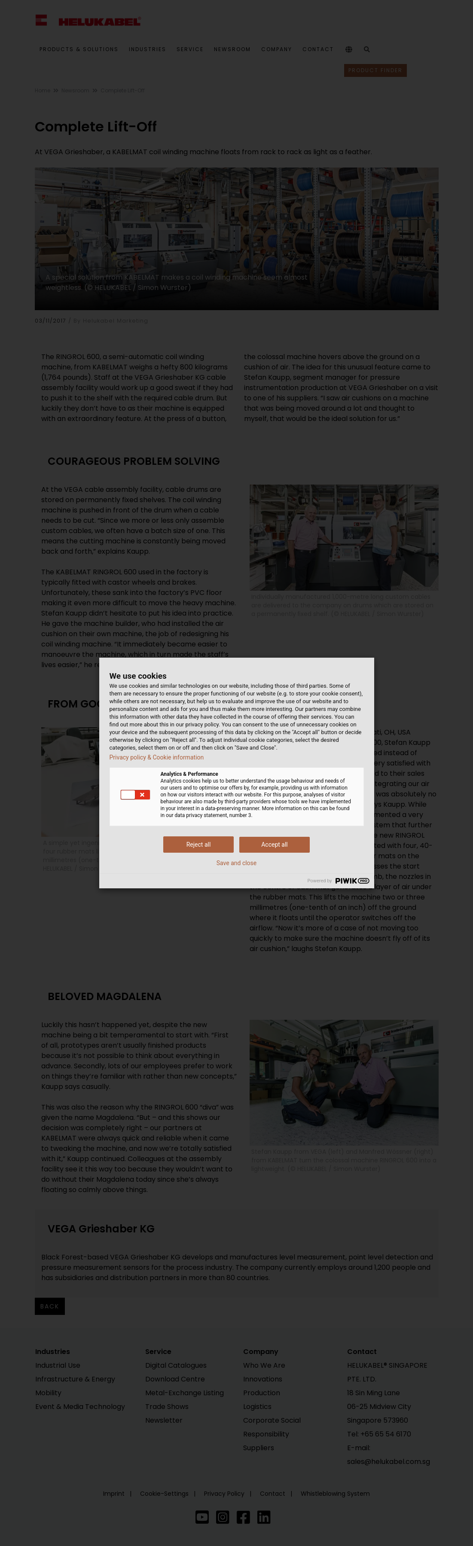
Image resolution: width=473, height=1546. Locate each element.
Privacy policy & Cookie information (157, 757)
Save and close (237, 863)
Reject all (198, 844)
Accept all (274, 844)
